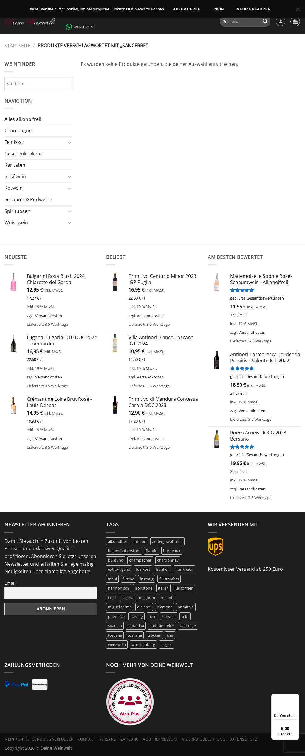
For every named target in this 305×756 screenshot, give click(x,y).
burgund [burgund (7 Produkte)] (115, 560)
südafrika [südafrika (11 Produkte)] (136, 625)
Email (10, 583)
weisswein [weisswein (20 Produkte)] (117, 644)
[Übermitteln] (265, 22)
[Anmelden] (280, 21)
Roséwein (15, 176)
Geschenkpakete (23, 153)
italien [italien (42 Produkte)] (163, 588)
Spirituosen (17, 211)
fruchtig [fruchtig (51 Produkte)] (147, 579)
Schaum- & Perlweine (28, 199)
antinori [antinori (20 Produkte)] (139, 541)
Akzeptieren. (187, 9)
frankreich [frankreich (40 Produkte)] (184, 569)
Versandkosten (48, 315)
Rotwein (13, 188)
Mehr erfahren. (254, 9)
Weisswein (16, 222)
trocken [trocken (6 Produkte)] (154, 635)
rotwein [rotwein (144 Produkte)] (169, 616)
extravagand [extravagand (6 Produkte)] (119, 569)
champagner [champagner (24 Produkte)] (140, 560)
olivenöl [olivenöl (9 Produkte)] (144, 607)
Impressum (166, 739)
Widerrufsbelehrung (203, 739)
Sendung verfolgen (53, 739)
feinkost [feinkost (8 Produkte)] (143, 569)
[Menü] (295, 697)
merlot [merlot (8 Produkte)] (167, 597)
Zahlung (130, 739)
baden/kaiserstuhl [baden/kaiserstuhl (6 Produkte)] (124, 550)
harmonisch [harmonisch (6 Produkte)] (118, 588)
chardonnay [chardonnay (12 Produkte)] (168, 560)
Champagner (19, 130)
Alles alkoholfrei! (22, 119)
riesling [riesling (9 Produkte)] (136, 616)
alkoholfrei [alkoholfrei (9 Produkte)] (117, 541)
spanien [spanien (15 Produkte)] (115, 625)
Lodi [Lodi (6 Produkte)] (112, 597)
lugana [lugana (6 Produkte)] (127, 597)
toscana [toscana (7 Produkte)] (115, 635)
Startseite (17, 45)
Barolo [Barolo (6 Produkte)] (151, 550)
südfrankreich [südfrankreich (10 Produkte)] (162, 625)
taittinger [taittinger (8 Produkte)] (188, 625)
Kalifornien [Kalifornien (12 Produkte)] (183, 588)
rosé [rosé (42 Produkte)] (152, 616)
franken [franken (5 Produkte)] (163, 569)
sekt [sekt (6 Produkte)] (185, 616)
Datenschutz (243, 739)
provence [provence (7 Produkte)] (116, 616)
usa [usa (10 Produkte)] (170, 635)
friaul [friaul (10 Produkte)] (112, 579)
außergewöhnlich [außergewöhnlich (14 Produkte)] (167, 541)
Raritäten (14, 165)
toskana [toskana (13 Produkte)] (135, 635)
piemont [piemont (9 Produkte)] (164, 607)
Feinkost (13, 142)
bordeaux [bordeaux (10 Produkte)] (171, 550)
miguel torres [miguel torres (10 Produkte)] (119, 607)
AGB (147, 739)
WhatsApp (80, 27)
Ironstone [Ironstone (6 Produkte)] (143, 588)
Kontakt (86, 739)
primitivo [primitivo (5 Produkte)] (186, 607)
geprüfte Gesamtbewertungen (257, 298)
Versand (108, 739)
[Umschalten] (69, 142)
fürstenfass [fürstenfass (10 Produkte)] (169, 579)
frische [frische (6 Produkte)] (128, 579)
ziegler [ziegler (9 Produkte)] (166, 644)
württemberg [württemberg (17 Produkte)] (143, 644)
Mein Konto (16, 739)
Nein (219, 9)
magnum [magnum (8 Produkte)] (147, 597)
